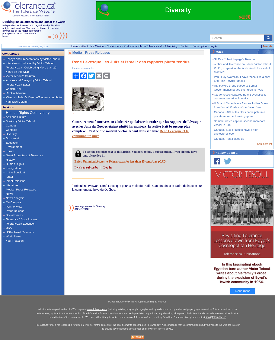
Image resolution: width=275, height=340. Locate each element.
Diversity (11, 134)
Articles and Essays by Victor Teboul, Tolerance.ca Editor (29, 82)
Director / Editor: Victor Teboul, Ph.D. (30, 15)
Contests (11, 129)
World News (13, 236)
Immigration (13, 168)
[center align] (268, 38)
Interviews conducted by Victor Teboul (29, 63)
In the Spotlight (15, 172)
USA (9, 228)
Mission (99, 46)
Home (74, 46)
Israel (9, 176)
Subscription (200, 46)
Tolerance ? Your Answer (21, 219)
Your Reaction (14, 240)
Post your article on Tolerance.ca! (143, 46)
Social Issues (14, 215)
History (10, 159)
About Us (86, 46)
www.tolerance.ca (97, 309)
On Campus (13, 202)
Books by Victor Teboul (20, 121)
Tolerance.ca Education (20, 223)
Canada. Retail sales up (229, 138)
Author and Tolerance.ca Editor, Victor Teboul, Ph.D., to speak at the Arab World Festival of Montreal (243, 67)
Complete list (264, 143)
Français (267, 46)
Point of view (14, 206)
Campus (11, 125)
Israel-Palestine (15, 181)
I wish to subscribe (86, 167)
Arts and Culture (16, 117)
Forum (10, 151)
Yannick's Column (17, 101)
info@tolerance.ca (215, 317)
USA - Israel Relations (19, 232)
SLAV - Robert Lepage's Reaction (235, 59)
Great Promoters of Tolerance (24, 155)
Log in (213, 46)
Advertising (171, 46)
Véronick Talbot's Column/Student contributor (34, 97)
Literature (12, 185)
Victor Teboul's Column (20, 76)
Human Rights (15, 164)
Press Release (15, 210)
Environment (14, 146)
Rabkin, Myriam (16, 93)
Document (12, 138)
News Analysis (15, 198)
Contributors (114, 46)
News (9, 193)
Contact (185, 46)
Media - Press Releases (21, 189)
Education (12, 142)
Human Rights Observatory (27, 113)
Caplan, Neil (13, 88)
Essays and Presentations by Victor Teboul (33, 59)
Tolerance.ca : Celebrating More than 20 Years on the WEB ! (31, 69)
